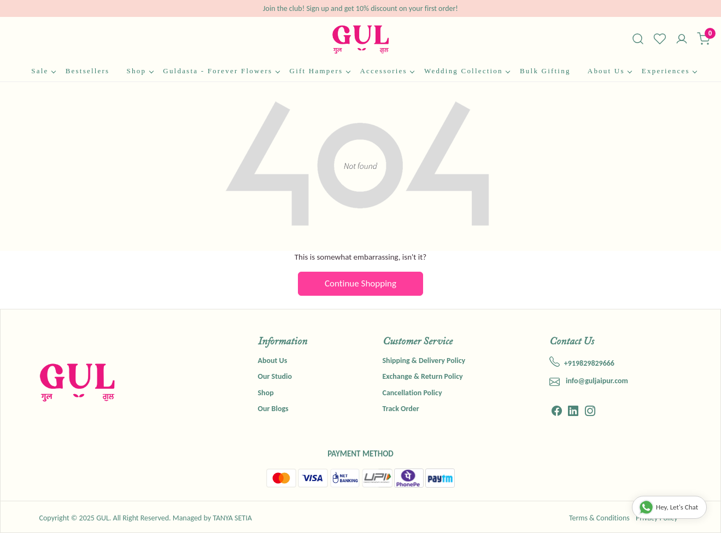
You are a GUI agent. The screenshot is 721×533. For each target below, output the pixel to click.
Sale (43, 71)
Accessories (387, 71)
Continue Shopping (360, 283)
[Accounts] (682, 39)
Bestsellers (88, 71)
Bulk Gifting (545, 71)
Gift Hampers (320, 71)
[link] (638, 38)
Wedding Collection (466, 71)
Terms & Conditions (599, 518)
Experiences (669, 71)
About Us (609, 71)
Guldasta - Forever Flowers (221, 71)
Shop (140, 71)
